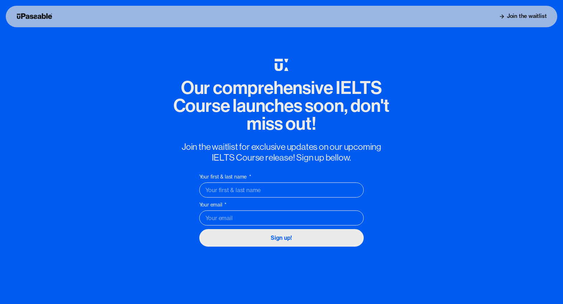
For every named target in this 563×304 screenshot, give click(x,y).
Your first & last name (223, 177)
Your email (211, 204)
